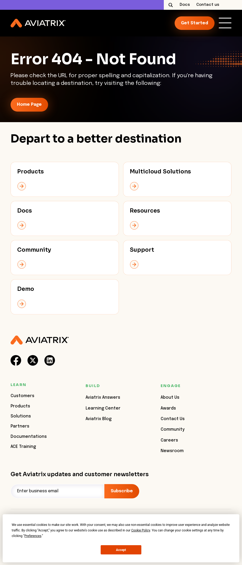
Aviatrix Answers (103, 397)
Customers (22, 396)
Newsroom (172, 451)
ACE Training (23, 446)
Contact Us (173, 419)
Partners (20, 426)
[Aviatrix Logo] (40, 340)
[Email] (57, 491)
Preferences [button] (32, 536)
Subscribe (122, 491)
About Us (170, 397)
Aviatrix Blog (98, 419)
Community (173, 429)
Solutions (21, 416)
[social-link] (16, 360)
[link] (225, 23)
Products (20, 406)
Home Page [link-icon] (29, 104)
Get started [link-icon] (194, 23)
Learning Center (103, 408)
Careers (169, 440)
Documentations (29, 436)
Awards (168, 408)
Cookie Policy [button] (140, 530)
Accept (121, 550)
